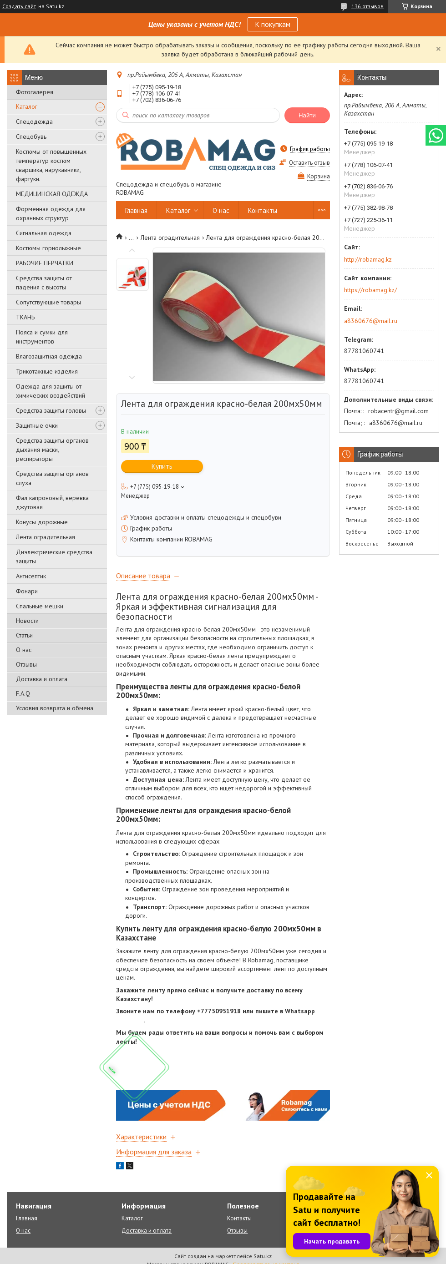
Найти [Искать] (307, 115)
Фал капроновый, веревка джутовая (52, 502)
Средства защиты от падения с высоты (44, 282)
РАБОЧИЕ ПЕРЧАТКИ (44, 263)
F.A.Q (23, 693)
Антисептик (31, 576)
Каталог (26, 106)
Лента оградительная (45, 537)
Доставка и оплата (41, 679)
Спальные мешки (39, 606)
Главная (136, 210)
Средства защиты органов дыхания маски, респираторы (52, 449)
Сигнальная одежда (43, 233)
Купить (162, 466)
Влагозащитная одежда (49, 356)
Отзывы (26, 664)
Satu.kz (262, 1256)
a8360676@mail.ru (370, 321)
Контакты (262, 210)
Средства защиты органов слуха (52, 478)
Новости (27, 621)
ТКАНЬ (25, 317)
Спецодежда (34, 121)
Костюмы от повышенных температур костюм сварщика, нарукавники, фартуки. (51, 165)
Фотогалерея (34, 92)
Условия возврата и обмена (54, 708)
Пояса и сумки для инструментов (42, 336)
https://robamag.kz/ (370, 290)
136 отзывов (367, 6)
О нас (23, 650)
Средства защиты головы (51, 410)
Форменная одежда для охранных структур (51, 213)
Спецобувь (31, 136)
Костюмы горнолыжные (48, 248)
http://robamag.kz (368, 259)
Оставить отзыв (309, 163)
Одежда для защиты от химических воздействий (50, 390)
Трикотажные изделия (47, 371)
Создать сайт (19, 6)
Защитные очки (37, 425)
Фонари (27, 591)
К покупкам (272, 24)
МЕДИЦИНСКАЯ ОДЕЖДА (52, 194)
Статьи (24, 635)
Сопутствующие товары (48, 302)
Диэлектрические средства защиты (54, 556)
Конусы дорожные (42, 522)
